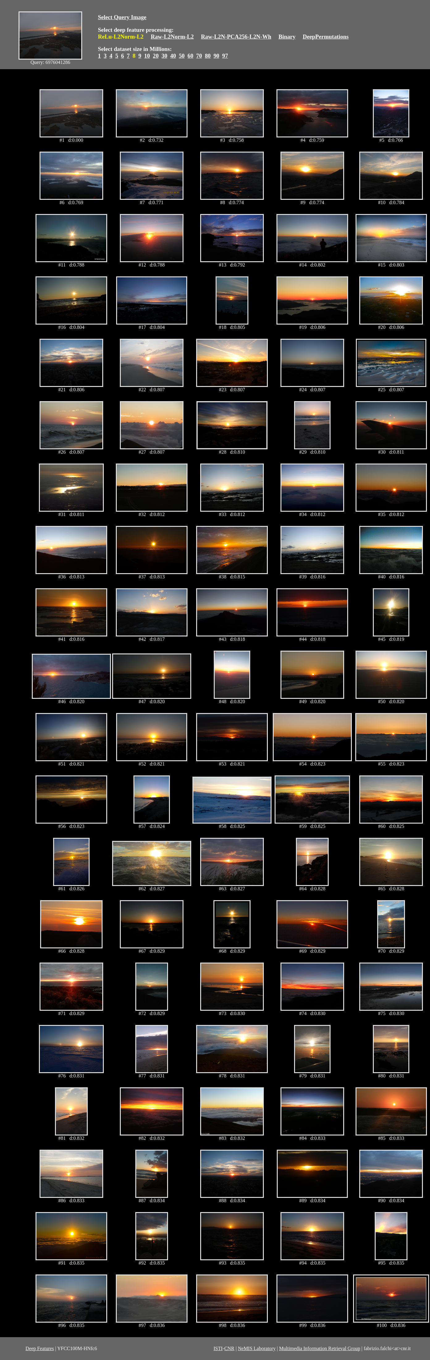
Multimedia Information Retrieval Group (319, 1348)
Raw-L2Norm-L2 (172, 36)
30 (164, 55)
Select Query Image (122, 17)
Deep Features (40, 1348)
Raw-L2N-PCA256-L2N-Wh (236, 36)
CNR (229, 1348)
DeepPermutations (326, 36)
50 (182, 55)
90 (216, 55)
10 (147, 55)
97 (225, 55)
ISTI (217, 1348)
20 (156, 55)
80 (208, 55)
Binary (286, 36)
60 (190, 55)
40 (173, 55)
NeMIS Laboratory (257, 1348)
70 (199, 55)
